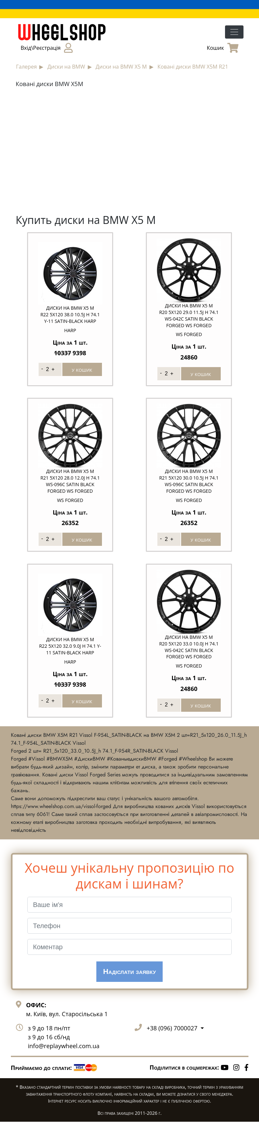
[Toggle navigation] (234, 32)
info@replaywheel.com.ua (64, 1050)
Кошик (223, 48)
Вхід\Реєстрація (47, 48)
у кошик (82, 369)
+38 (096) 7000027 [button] (173, 1032)
